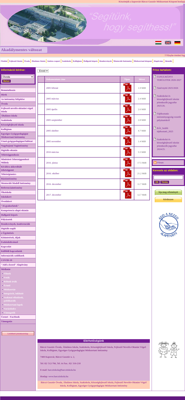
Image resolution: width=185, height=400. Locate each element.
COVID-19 (6, 260)
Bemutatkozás (8, 90)
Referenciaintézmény (11, 187)
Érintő (7, 285)
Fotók (7, 277)
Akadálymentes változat (21, 49)
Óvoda (27, 61)
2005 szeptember (54, 120)
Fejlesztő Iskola (15, 61)
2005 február (52, 88)
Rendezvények (105, 61)
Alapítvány (158, 61)
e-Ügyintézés (7, 233)
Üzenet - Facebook (10, 316)
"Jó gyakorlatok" (10, 205)
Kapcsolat (6, 246)
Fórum (160, 162)
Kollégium (77, 61)
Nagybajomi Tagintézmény (14, 145)
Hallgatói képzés (90, 61)
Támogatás (6, 321)
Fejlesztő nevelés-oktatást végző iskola (17, 110)
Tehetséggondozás (10, 154)
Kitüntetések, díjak (10, 237)
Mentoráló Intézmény (122, 61)
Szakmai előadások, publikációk (14, 299)
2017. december (53, 194)
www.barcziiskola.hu (58, 376)
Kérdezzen (168, 199)
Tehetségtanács (8, 174)
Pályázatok (6, 219)
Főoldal (4, 61)
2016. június (52, 162)
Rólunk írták (10, 281)
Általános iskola (9, 115)
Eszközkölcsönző (9, 242)
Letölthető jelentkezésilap (18, 333)
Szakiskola (66, 61)
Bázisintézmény (9, 178)
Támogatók (9, 312)
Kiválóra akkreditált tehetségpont (11, 168)
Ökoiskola (6, 192)
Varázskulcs (10, 308)
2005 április (51, 109)
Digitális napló (8, 228)
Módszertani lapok (13, 304)
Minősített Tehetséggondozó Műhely (15, 161)
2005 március (52, 98)
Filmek (7, 273)
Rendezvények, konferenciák (15, 224)
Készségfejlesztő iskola (12, 124)
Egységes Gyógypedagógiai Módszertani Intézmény (14, 135)
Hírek (4, 94)
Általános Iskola (38, 61)
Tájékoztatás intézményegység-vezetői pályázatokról (169, 117)
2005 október (52, 130)
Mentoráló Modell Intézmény (15, 183)
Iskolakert (6, 196)
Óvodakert (6, 201)
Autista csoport (53, 61)
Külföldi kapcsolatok (11, 251)
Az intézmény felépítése (13, 99)
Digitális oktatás (9, 150)
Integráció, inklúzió (13, 293)
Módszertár (10, 289)
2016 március (52, 152)
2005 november (53, 141)
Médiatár (6, 269)
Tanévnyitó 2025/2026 (167, 88)
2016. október (52, 173)
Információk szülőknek (12, 255)
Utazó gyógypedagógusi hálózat (17, 141)
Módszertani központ (143, 61)
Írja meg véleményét (168, 192)
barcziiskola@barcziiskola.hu (62, 369)
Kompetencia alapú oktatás (15, 210)
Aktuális (168, 61)
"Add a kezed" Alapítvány (14, 264)
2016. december (53, 184)
